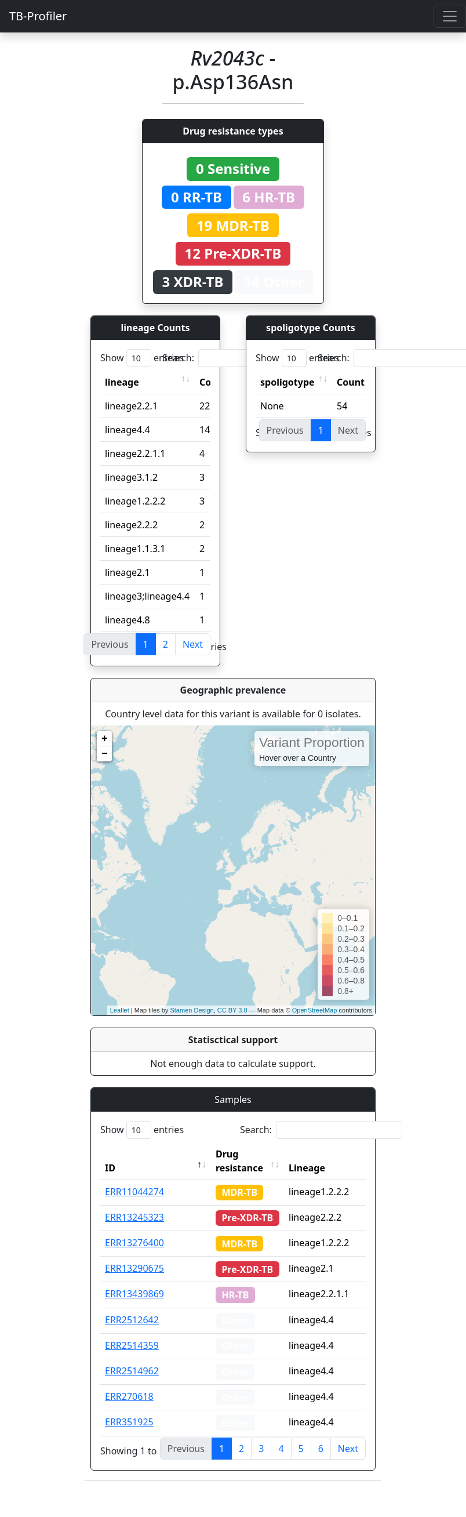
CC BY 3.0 (232, 1010)
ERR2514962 (132, 1370)
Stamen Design (191, 1010)
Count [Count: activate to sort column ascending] (351, 382)
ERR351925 (129, 1422)
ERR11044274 (134, 1191)
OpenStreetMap (314, 1010)
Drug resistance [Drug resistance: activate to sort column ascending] (239, 1161)
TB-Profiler (38, 16)
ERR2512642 (132, 1319)
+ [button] (104, 739)
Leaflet (119, 1010)
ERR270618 (129, 1396)
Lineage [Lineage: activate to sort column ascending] (307, 1168)
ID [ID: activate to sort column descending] (110, 1168)
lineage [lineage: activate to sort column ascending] (122, 382)
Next (193, 644)
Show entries (142, 358)
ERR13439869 (134, 1293)
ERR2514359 (132, 1345)
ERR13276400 (134, 1242)
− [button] (104, 754)
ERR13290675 (134, 1268)
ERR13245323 (134, 1217)
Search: (243, 358)
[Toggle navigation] (450, 16)
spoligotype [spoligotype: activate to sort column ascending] (287, 382)
